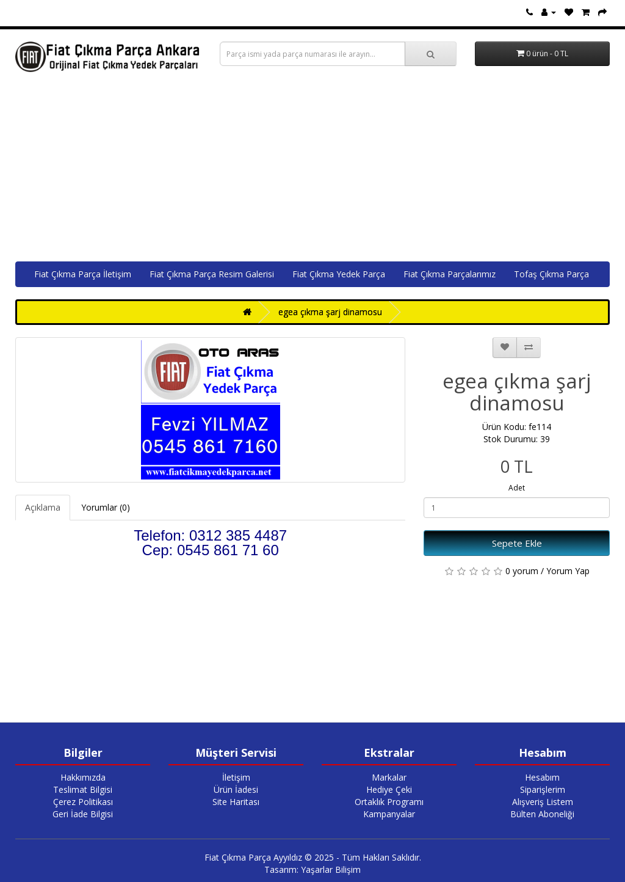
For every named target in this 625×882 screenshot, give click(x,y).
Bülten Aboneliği (542, 814)
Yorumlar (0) (105, 507)
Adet (516, 488)
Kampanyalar (389, 814)
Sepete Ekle (517, 543)
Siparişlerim (542, 789)
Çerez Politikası (83, 801)
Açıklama (42, 507)
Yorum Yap (568, 571)
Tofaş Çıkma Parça (551, 274)
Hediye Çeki (389, 789)
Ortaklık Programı (389, 801)
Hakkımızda (83, 777)
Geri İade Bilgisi (82, 814)
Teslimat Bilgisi (82, 789)
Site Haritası (235, 801)
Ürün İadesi (236, 789)
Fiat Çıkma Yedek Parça (338, 274)
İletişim (236, 777)
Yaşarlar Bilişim (331, 869)
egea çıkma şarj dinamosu (330, 312)
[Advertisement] (312, 169)
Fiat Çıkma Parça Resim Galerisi (212, 274)
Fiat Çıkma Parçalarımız (449, 274)
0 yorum (521, 571)
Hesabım (542, 777)
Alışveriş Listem (542, 801)
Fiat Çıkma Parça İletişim (82, 274)
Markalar (389, 777)
